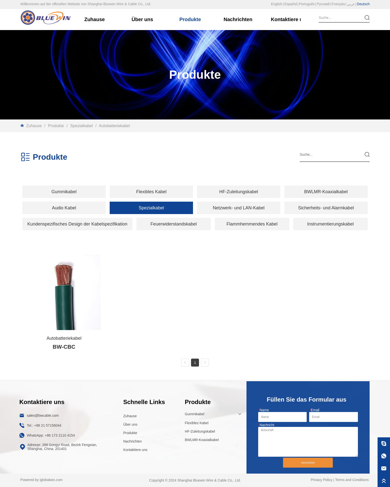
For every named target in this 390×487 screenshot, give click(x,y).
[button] (64, 192)
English (276, 4)
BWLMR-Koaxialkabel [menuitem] (326, 191)
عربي (351, 4)
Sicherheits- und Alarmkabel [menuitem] (326, 207)
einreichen (308, 463)
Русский (323, 4)
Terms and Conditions (352, 480)
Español (290, 4)
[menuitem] (64, 192)
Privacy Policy (321, 480)
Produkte (56, 126)
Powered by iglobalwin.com (41, 480)
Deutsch (363, 4)
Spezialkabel (81, 126)
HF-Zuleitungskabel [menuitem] (238, 191)
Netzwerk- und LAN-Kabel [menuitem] (238, 207)
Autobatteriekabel (114, 126)
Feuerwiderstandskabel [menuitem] (173, 224)
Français (338, 4)
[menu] (195, 192)
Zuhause (34, 126)
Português (307, 4)
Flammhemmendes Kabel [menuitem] (252, 224)
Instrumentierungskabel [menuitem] (330, 224)
